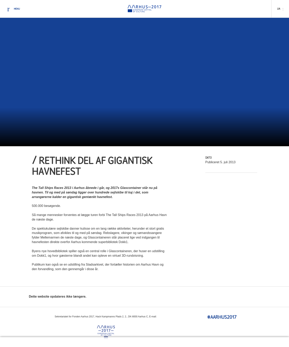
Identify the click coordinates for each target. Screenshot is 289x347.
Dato (208, 158)
